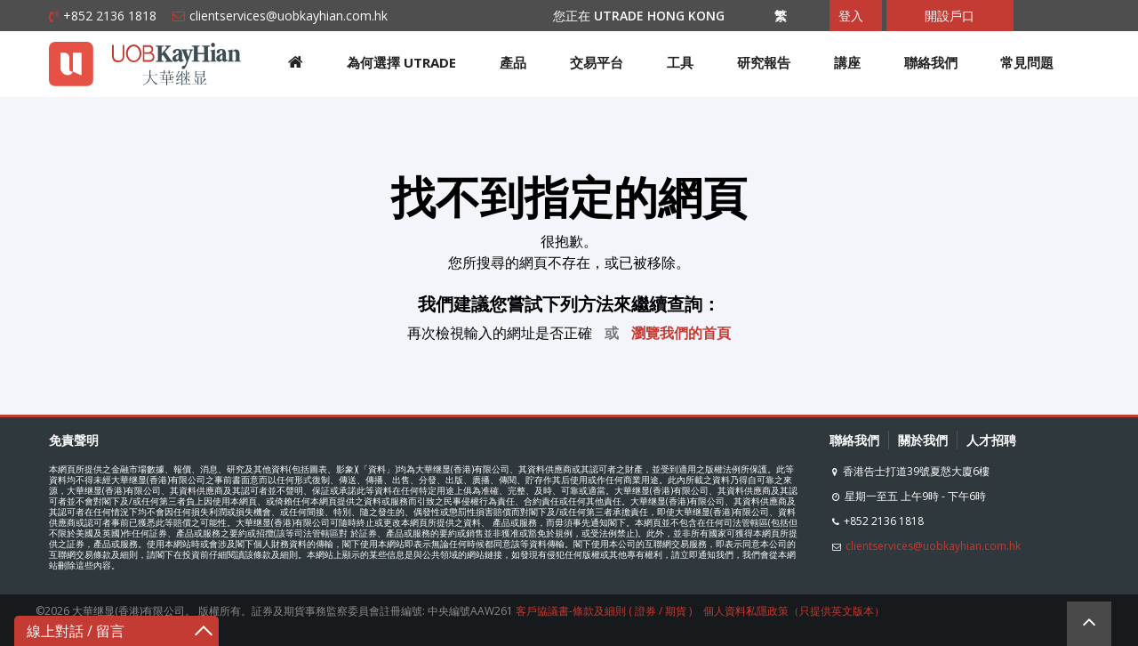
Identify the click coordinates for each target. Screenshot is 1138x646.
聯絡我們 (931, 62)
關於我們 (923, 440)
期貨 (675, 610)
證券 (645, 610)
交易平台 (596, 62)
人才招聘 (991, 440)
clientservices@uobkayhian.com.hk (288, 15)
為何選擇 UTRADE (401, 62)
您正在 (648, 15)
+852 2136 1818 (109, 15)
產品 (513, 62)
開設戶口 (949, 15)
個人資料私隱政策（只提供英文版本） (794, 610)
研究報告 (763, 62)
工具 (680, 62)
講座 (847, 62)
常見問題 (1027, 62)
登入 (850, 15)
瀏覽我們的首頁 (681, 333)
